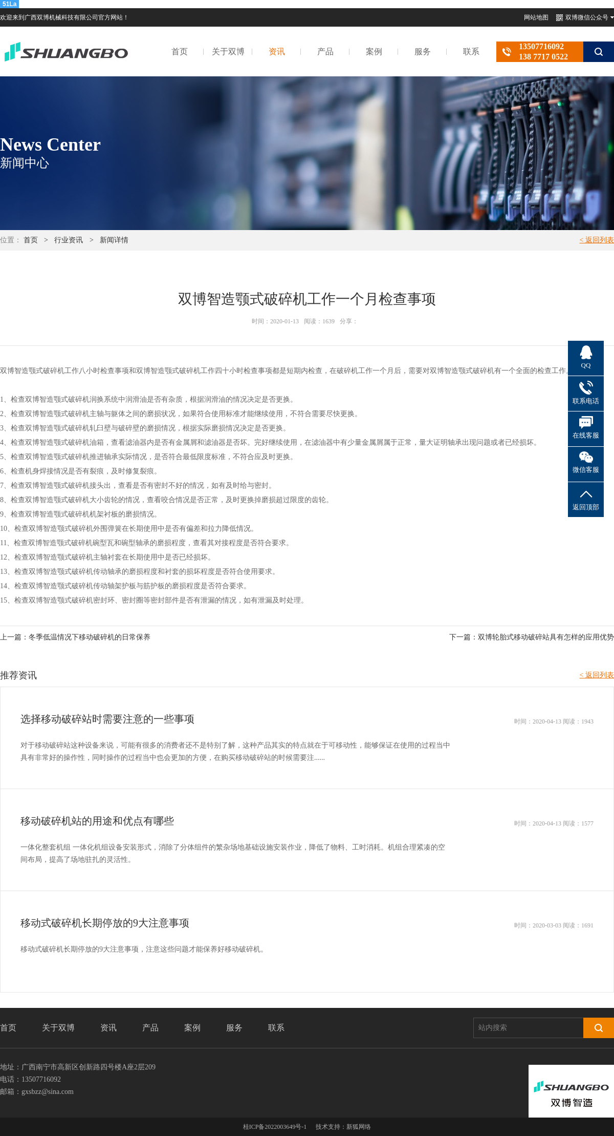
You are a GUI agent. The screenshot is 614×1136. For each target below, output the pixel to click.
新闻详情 (114, 240)
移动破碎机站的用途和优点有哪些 (97, 821)
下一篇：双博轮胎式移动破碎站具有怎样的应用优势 (531, 637)
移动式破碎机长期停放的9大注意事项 (104, 922)
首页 (179, 51)
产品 (325, 51)
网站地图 (536, 17)
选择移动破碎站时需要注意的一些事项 (107, 719)
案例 (374, 51)
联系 (471, 51)
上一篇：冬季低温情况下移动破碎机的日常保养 (75, 637)
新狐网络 (358, 1126)
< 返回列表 (597, 240)
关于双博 (228, 51)
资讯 (277, 51)
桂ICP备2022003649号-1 (275, 1126)
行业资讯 (68, 240)
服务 (422, 51)
